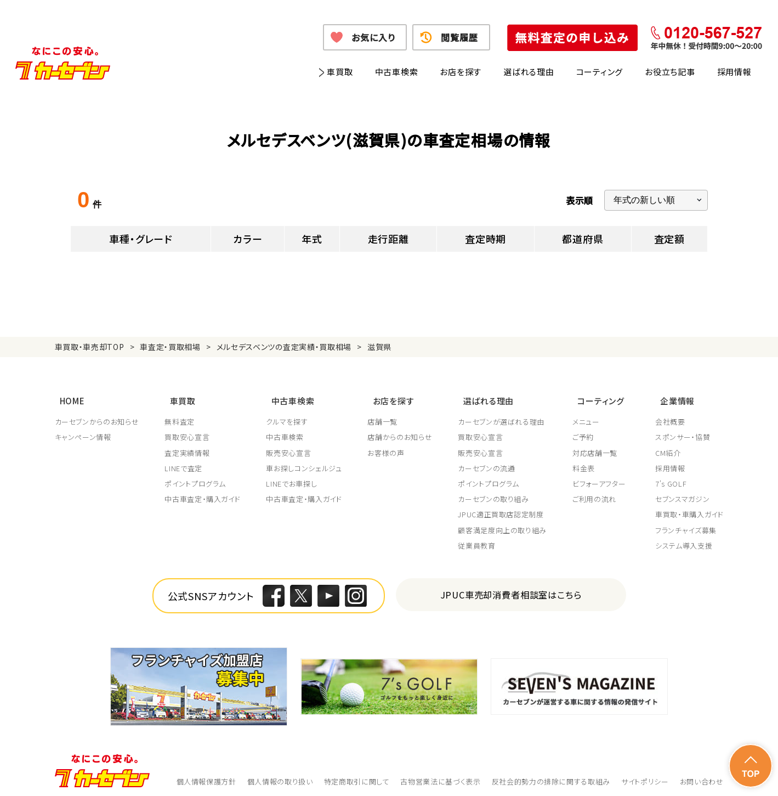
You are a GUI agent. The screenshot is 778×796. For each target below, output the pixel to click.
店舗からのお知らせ (402, 429)
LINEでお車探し (293, 476)
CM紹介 (668, 445)
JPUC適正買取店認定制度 (503, 507)
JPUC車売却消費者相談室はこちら (511, 587)
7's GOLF (670, 476)
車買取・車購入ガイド (689, 507)
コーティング (599, 71)
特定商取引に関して (357, 774)
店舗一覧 (385, 414)
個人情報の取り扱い (280, 774)
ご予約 (586, 429)
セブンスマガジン (682, 491)
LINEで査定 (184, 460)
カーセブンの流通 (489, 460)
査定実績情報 (187, 445)
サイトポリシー (645, 774)
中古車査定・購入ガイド (203, 491)
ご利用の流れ (598, 491)
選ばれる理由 (528, 71)
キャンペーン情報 (83, 429)
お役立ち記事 (670, 71)
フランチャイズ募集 (686, 522)
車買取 (340, 71)
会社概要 (670, 414)
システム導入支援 (683, 538)
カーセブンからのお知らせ (97, 414)
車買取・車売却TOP (89, 346)
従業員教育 (479, 538)
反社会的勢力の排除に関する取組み (551, 774)
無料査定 (180, 414)
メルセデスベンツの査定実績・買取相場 (284, 346)
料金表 (587, 460)
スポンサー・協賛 (682, 429)
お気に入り (373, 37)
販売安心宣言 (290, 445)
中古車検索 (396, 71)
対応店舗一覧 (598, 445)
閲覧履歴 (459, 37)
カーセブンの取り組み (496, 491)
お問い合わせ (702, 774)
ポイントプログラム (195, 476)
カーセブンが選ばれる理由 (504, 414)
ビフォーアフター (602, 476)
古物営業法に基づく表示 (440, 774)
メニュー (589, 414)
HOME (67, 396)
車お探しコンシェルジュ (305, 460)
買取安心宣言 (187, 429)
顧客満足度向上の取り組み (505, 522)
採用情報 (734, 71)
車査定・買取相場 (170, 346)
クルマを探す (288, 414)
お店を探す (460, 71)
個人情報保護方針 (206, 774)
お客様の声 (388, 445)
